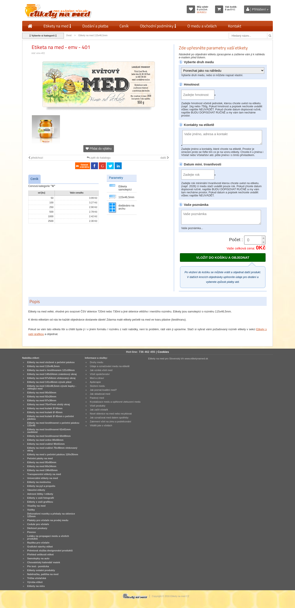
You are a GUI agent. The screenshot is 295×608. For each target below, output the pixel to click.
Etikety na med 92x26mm (41, 396)
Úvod (68, 35)
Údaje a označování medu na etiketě (110, 366)
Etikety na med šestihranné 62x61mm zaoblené (49, 430)
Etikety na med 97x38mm (41, 400)
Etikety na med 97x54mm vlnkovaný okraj (51, 378)
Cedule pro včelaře (38, 524)
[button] (263, 238)
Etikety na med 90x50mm (41, 392)
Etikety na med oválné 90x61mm (46, 444)
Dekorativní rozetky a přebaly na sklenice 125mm (51, 515)
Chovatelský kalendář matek (43, 562)
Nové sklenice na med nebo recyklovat (111, 413)
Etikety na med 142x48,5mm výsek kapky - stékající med (51, 387)
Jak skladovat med (100, 394)
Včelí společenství (100, 374)
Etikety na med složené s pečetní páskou (51, 362)
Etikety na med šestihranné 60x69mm (49, 436)
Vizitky (31, 509)
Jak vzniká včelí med (101, 370)
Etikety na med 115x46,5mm (92, 35)
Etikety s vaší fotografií (40, 498)
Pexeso (31, 532)
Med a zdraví (97, 378)
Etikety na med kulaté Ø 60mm (45, 408)
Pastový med (97, 397)
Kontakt (234, 26)
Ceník (124, 26)
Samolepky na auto (38, 558)
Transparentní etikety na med (44, 474)
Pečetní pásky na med (40, 458)
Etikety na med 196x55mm (42, 470)
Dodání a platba (95, 26)
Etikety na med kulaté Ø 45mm (45, 412)
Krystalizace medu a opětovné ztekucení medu (115, 401)
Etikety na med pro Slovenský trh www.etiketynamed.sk (178, 358)
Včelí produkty (97, 405)
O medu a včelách (202, 26)
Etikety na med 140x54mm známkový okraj (52, 374)
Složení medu (97, 386)
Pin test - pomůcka (38, 566)
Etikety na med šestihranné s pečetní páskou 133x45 (53, 424)
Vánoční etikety (36, 490)
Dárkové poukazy (37, 528)
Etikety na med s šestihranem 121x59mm (51, 370)
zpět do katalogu (98, 157)
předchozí (35, 157)
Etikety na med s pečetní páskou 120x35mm (52, 454)
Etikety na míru (36, 586)
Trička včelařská (36, 578)
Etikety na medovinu (39, 482)
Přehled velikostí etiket (40, 554)
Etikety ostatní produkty (41, 570)
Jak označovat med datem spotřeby (109, 417)
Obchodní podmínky (158, 26)
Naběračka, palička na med (42, 574)
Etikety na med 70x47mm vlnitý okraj (48, 404)
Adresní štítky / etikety (40, 494)
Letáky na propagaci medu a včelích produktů (48, 537)
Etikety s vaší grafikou (40, 501)
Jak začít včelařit (99, 409)
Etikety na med (57, 26)
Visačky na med (36, 505)
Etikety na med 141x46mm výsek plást (49, 382)
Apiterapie (95, 382)
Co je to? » (201, 12)
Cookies (163, 351)
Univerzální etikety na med (42, 478)
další (164, 157)
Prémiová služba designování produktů (50, 550)
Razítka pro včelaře (38, 542)
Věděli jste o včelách (101, 425)
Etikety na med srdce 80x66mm (45, 440)
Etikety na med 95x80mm (41, 462)
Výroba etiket (35, 582)
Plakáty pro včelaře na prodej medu (47, 520)
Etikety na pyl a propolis (41, 486)
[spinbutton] (255, 240)
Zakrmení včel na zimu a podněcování (110, 421)
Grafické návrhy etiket (40, 546)
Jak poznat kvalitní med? (103, 390)
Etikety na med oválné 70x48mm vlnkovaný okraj (52, 449)
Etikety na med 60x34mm (41, 466)
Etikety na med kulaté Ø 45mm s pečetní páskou (50, 417)
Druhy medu (96, 362)
